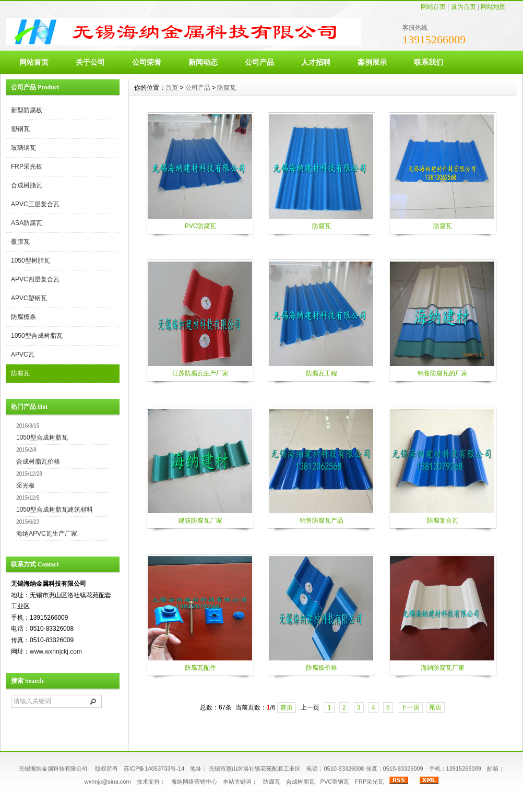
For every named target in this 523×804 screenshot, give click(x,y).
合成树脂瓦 (26, 185)
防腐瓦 (20, 373)
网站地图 (493, 6)
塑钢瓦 (20, 129)
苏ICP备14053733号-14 (154, 768)
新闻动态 (203, 62)
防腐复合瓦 (442, 520)
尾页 (435, 707)
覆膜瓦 (20, 241)
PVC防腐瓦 (201, 226)
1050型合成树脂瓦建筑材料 (54, 509)
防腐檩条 (23, 317)
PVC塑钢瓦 (335, 781)
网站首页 (433, 6)
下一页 (410, 707)
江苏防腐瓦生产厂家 (200, 373)
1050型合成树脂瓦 (37, 335)
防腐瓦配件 (200, 667)
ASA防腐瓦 (26, 223)
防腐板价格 (321, 667)
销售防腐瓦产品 (321, 520)
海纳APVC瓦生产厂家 (46, 533)
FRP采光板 (26, 166)
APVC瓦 (22, 354)
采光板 (25, 485)
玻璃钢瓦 (23, 147)
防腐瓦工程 (321, 373)
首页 (171, 87)
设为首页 (463, 6)
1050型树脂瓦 (30, 260)
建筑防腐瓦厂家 (200, 520)
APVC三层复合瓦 (35, 204)
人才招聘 (315, 62)
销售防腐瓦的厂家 (443, 373)
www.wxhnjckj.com (56, 651)
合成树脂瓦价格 (38, 461)
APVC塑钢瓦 (29, 298)
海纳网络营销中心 (194, 781)
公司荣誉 (146, 62)
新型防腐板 (26, 110)
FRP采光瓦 (369, 781)
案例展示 (372, 62)
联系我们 (428, 62)
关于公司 (90, 62)
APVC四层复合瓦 (35, 279)
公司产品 (259, 62)
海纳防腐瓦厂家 (443, 667)
